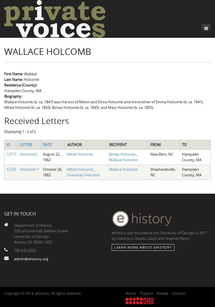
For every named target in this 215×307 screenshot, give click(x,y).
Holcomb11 (29, 169)
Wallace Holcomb (123, 159)
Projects (146, 293)
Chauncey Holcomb (83, 174)
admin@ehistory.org (31, 258)
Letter (26, 144)
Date (47, 144)
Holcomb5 (28, 154)
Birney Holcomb (123, 154)
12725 (11, 169)
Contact (178, 293)
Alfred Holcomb (80, 154)
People (162, 293)
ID (8, 144)
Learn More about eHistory (143, 247)
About (131, 293)
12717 (11, 154)
